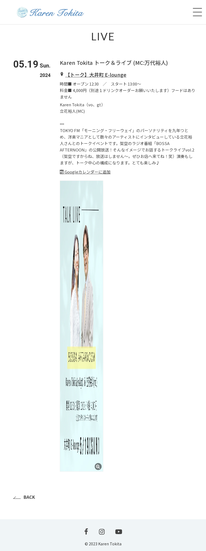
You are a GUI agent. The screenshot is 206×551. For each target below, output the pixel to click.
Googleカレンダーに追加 (85, 172)
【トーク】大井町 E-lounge (95, 74)
